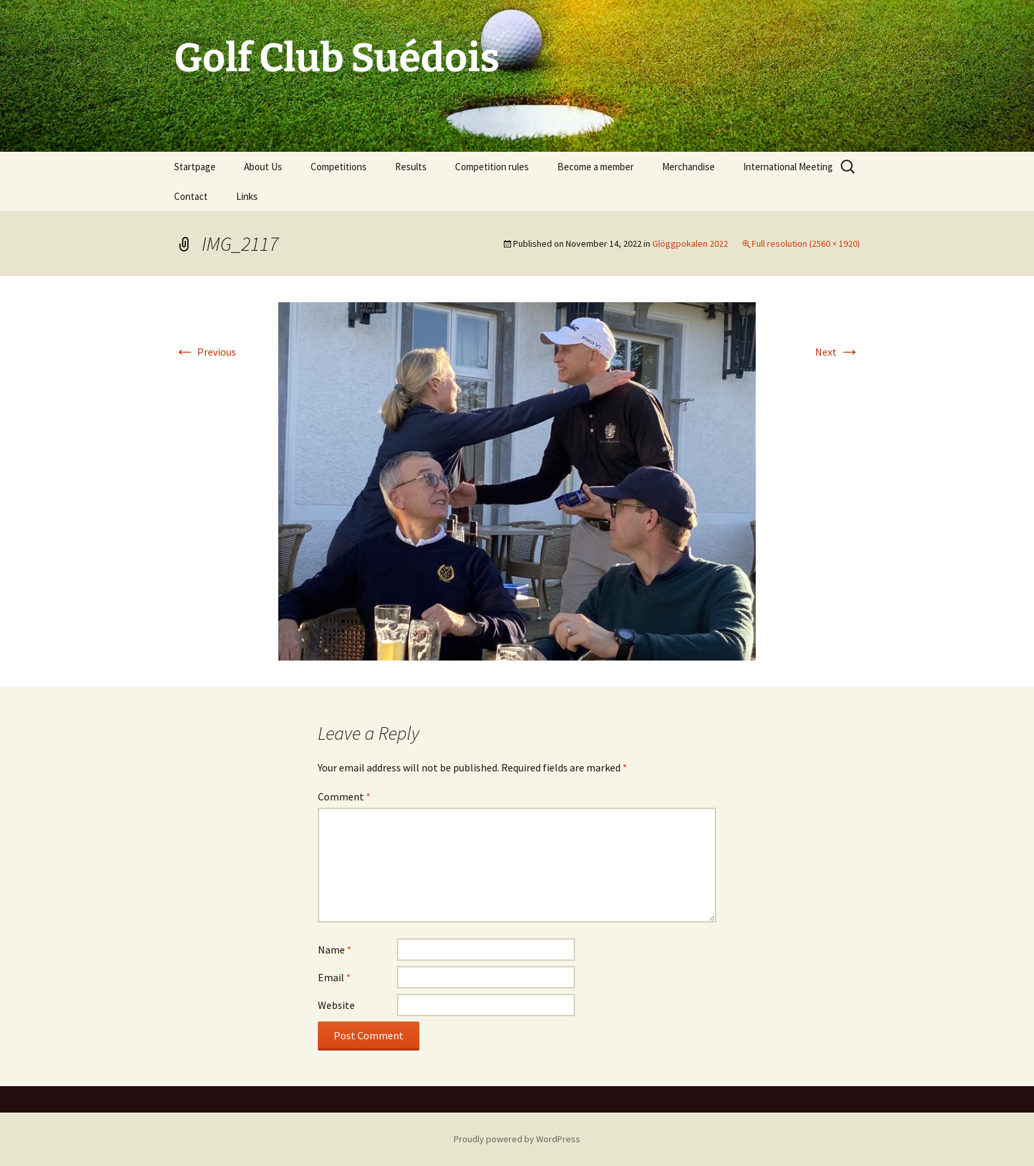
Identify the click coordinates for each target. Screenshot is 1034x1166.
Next (837, 351)
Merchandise (688, 166)
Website (336, 1005)
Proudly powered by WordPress (517, 1139)
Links (247, 196)
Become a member (595, 166)
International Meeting (788, 166)
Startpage (195, 166)
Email (334, 977)
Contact (191, 196)
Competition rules (492, 166)
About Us (263, 166)
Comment (344, 796)
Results (411, 166)
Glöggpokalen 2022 (690, 243)
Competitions (339, 166)
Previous (205, 351)
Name (334, 949)
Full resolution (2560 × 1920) (806, 243)
